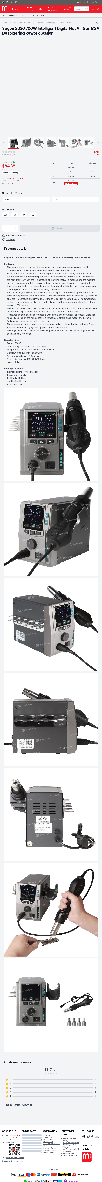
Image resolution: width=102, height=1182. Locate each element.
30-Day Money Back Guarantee (71, 1150)
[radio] (26, 199)
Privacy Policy (68, 1153)
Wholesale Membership (48, 1141)
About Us (47, 1135)
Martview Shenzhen (15, 178)
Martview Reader (50, 1150)
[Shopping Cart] (93, 9)
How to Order (48, 1152)
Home (6, 23)
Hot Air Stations (65, 23)
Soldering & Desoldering (45, 23)
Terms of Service (70, 1155)
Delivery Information (71, 1143)
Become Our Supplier (51, 1144)
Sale (41, 9)
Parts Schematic (53, 9)
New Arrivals (31, 9)
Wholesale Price (71, 184)
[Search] (87, 9)
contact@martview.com (15, 1158)
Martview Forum (49, 1148)
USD (95, 2)
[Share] (96, 22)
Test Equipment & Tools (22, 23)
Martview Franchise (51, 1146)
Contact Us (47, 1137)
